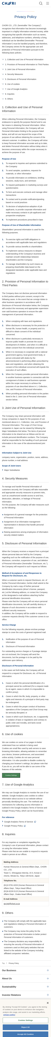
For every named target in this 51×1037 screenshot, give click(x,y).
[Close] (48, 1006)
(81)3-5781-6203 (11, 885)
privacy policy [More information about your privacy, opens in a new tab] (9, 1018)
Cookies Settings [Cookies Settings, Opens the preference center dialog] (25, 1023)
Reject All (25, 1030)
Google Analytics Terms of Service (18, 822)
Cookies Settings (11, 775)
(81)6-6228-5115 (11, 891)
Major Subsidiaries (12, 470)
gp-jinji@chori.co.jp (12, 904)
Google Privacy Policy (13, 826)
